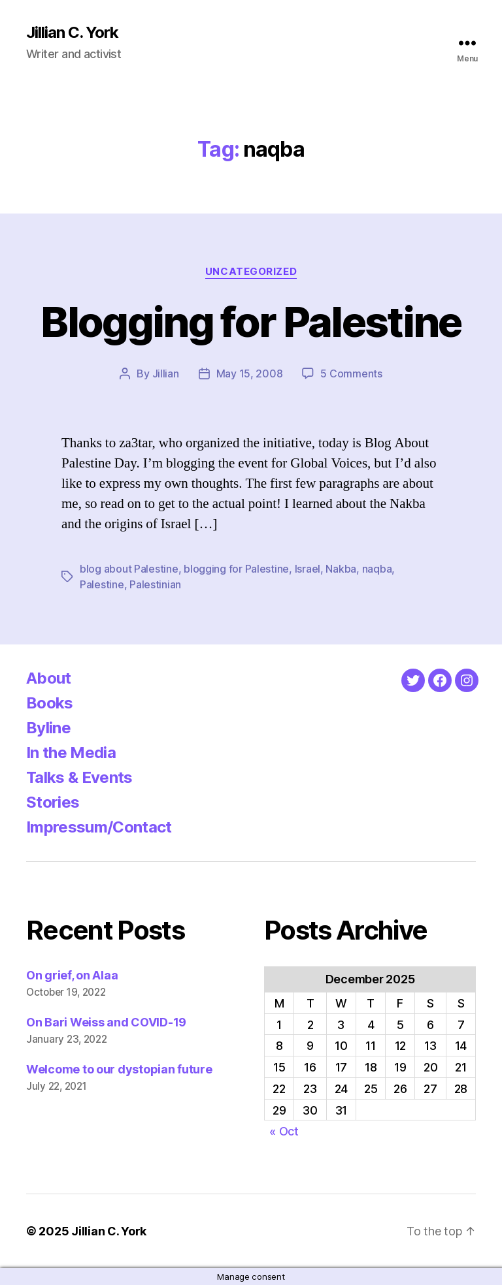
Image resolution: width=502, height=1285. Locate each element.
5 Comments (351, 373)
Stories (52, 802)
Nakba (341, 568)
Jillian (165, 373)
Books (49, 702)
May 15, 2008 (249, 373)
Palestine (102, 584)
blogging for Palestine (236, 568)
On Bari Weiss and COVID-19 (106, 1022)
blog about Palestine (129, 568)
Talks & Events (79, 777)
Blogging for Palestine (251, 321)
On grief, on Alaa (72, 975)
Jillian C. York (72, 32)
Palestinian (155, 584)
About (48, 678)
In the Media (71, 752)
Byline (48, 727)
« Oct (284, 1131)
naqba (377, 568)
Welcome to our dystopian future (119, 1069)
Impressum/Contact (99, 826)
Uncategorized (251, 272)
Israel (307, 568)
